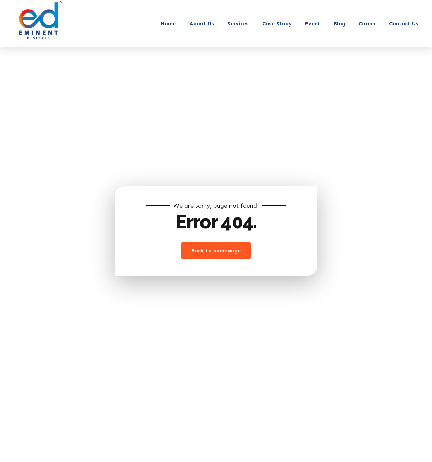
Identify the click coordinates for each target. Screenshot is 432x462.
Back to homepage (216, 250)
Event (312, 23)
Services (238, 23)
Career (367, 23)
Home (168, 23)
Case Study (277, 23)
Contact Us (403, 23)
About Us (201, 23)
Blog (339, 23)
